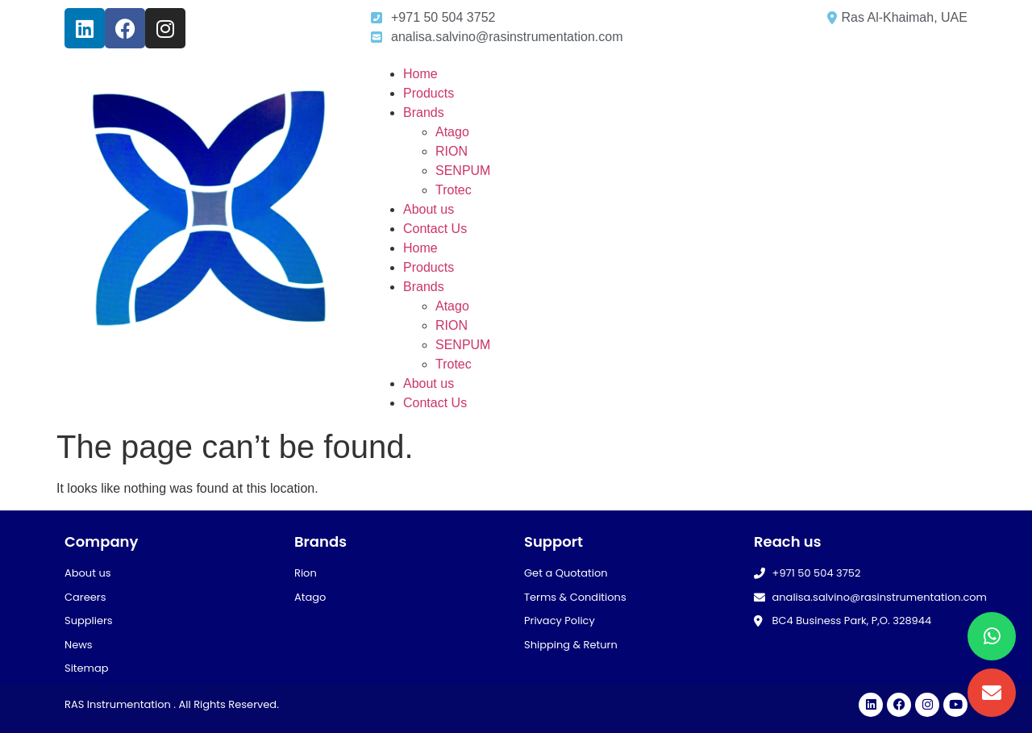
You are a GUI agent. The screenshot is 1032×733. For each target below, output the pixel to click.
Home (420, 74)
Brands (423, 112)
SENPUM (462, 170)
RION (451, 151)
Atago (452, 132)
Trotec (453, 190)
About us (428, 209)
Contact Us (435, 228)
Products (428, 93)
